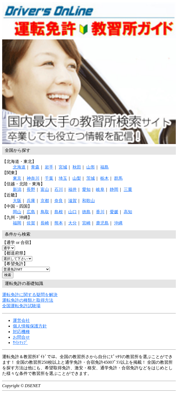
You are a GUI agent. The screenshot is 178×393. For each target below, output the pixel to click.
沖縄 (118, 223)
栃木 (104, 178)
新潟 (17, 189)
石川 (58, 189)
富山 (45, 189)
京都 (45, 200)
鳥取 (45, 212)
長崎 (45, 223)
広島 (31, 212)
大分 (72, 223)
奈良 (58, 200)
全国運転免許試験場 (21, 306)
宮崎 (86, 223)
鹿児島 (102, 223)
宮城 (63, 167)
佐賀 (31, 223)
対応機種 (21, 331)
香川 (100, 212)
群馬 (118, 178)
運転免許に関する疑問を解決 (30, 294)
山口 (72, 212)
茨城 (90, 178)
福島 (104, 167)
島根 (58, 212)
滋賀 (72, 200)
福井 (72, 189)
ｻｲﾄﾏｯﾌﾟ (20, 342)
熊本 (58, 223)
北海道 (19, 167)
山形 (90, 167)
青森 (35, 167)
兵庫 (31, 200)
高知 (128, 212)
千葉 (49, 178)
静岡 (114, 189)
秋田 (76, 167)
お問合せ (21, 337)
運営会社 (21, 320)
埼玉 (63, 178)
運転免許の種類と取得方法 (27, 300)
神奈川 (33, 178)
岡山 (17, 212)
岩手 (49, 167)
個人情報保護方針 (30, 326)
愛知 (86, 189)
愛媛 (114, 212)
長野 (31, 189)
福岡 (17, 223)
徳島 (86, 212)
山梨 (76, 178)
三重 (128, 189)
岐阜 (100, 189)
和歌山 (88, 200)
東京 (17, 178)
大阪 (17, 200)
